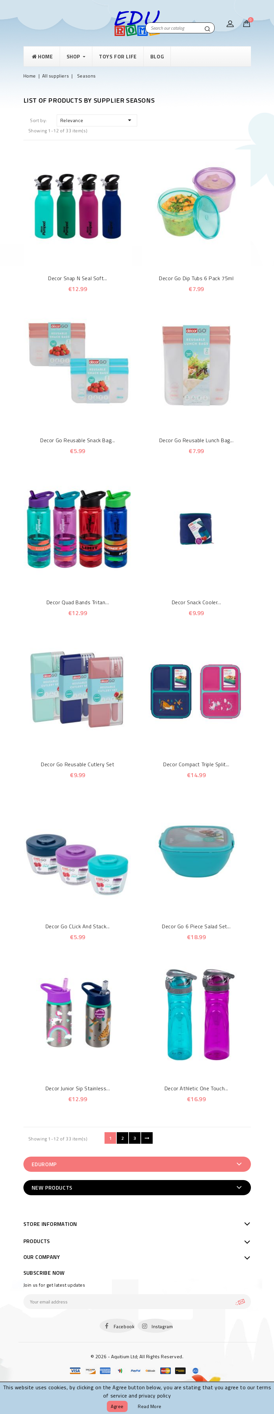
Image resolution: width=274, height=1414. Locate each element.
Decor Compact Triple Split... (196, 764)
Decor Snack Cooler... (196, 602)
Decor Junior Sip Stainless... (78, 1088)
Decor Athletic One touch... (196, 1088)
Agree (117, 1406)
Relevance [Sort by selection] (97, 120)
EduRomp (44, 1164)
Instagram (162, 1326)
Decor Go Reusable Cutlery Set (77, 764)
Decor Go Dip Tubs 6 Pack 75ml (196, 278)
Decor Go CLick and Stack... (78, 926)
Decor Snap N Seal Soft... (77, 278)
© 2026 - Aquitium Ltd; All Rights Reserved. (137, 1356)
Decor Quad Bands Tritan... (77, 602)
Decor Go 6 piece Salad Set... (196, 926)
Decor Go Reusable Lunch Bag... (196, 440)
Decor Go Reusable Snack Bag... (77, 440)
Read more (150, 1406)
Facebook (124, 1326)
